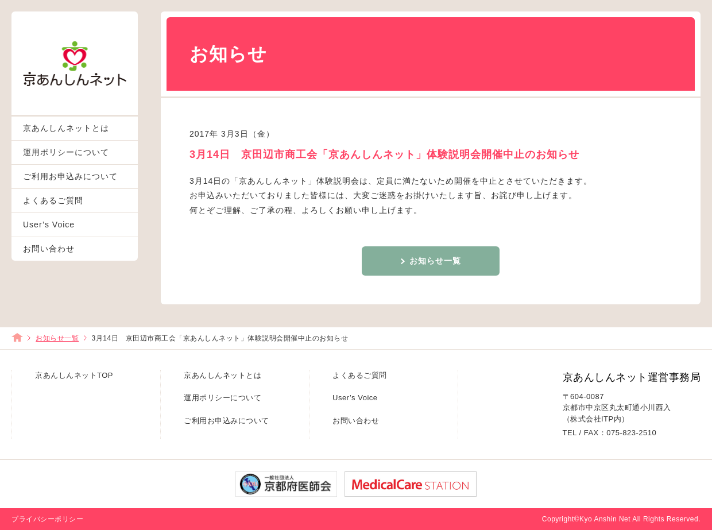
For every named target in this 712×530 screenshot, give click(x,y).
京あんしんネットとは (66, 128)
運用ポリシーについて (66, 152)
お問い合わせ (49, 248)
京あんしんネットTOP (74, 375)
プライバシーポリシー (47, 519)
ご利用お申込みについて (70, 176)
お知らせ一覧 (435, 260)
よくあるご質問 (53, 200)
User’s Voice (49, 224)
